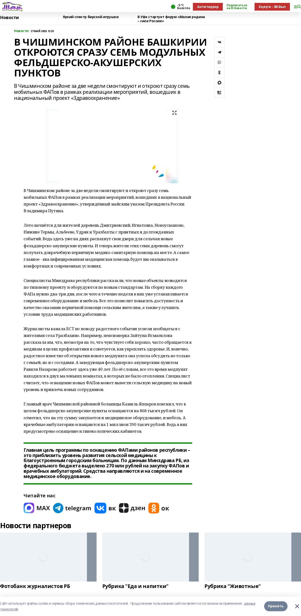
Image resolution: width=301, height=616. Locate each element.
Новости (9, 17)
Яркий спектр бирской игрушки (90, 17)
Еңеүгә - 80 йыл (272, 6)
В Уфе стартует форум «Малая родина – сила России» (171, 19)
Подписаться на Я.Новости (237, 7)
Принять (276, 606)
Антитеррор (207, 6)
